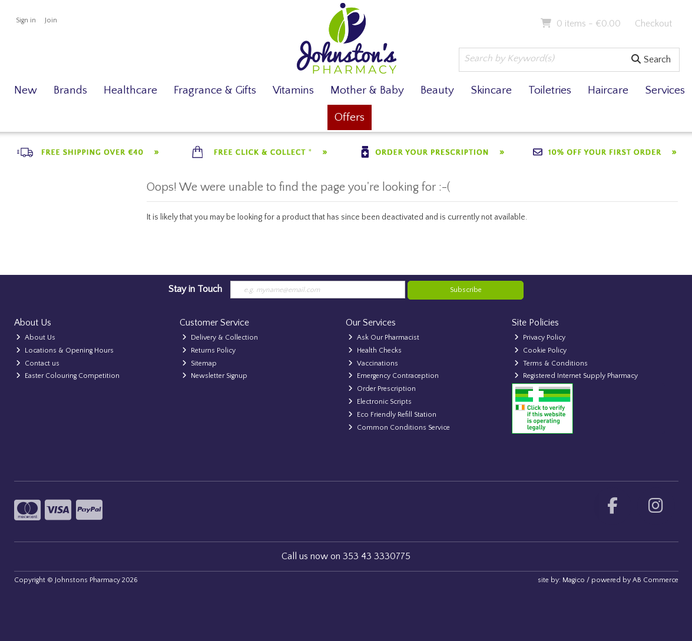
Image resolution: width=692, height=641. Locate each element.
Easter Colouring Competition (68, 376)
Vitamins (293, 90)
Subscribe (466, 290)
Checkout (653, 23)
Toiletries (549, 90)
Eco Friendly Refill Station (392, 415)
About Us (35, 337)
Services (665, 90)
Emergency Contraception (393, 376)
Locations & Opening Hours (65, 350)
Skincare (491, 90)
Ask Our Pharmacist (383, 337)
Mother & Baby (367, 90)
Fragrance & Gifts (215, 90)
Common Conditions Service (399, 427)
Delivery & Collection (220, 337)
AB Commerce (655, 580)
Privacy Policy (539, 337)
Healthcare (130, 90)
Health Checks (375, 350)
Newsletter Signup (214, 376)
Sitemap (199, 363)
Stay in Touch (195, 289)
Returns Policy (209, 350)
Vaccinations (373, 363)
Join (51, 20)
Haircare (608, 90)
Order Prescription (382, 389)
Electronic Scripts (380, 402)
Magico (573, 580)
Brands (70, 90)
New (25, 90)
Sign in (26, 20)
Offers (350, 117)
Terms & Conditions (551, 363)
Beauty (437, 90)
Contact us (37, 363)
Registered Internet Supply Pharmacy (576, 376)
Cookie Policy (540, 350)
